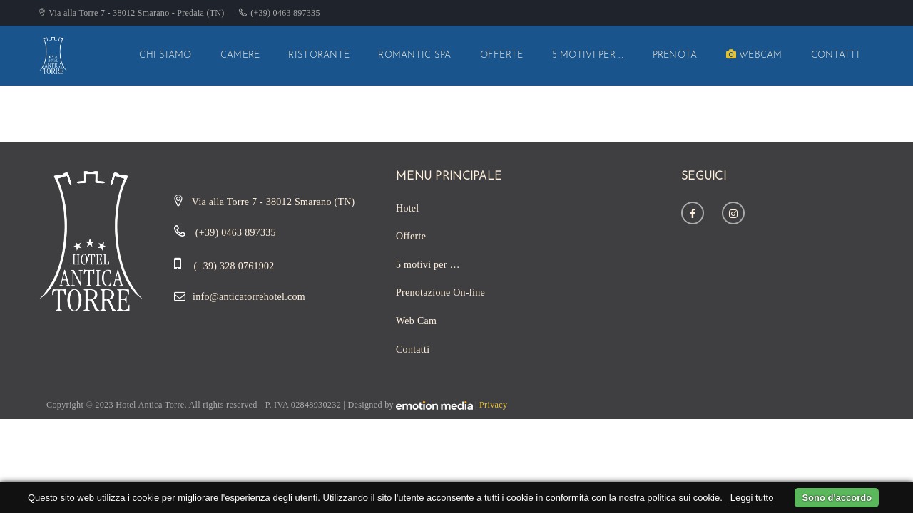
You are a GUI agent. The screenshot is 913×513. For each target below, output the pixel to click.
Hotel (407, 208)
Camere (240, 55)
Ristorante (319, 55)
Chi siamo (165, 55)
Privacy (493, 405)
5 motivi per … (588, 55)
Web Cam (416, 321)
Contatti (835, 55)
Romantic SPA (414, 55)
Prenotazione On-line (440, 292)
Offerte (502, 55)
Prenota (675, 55)
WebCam (754, 55)
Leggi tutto (752, 497)
